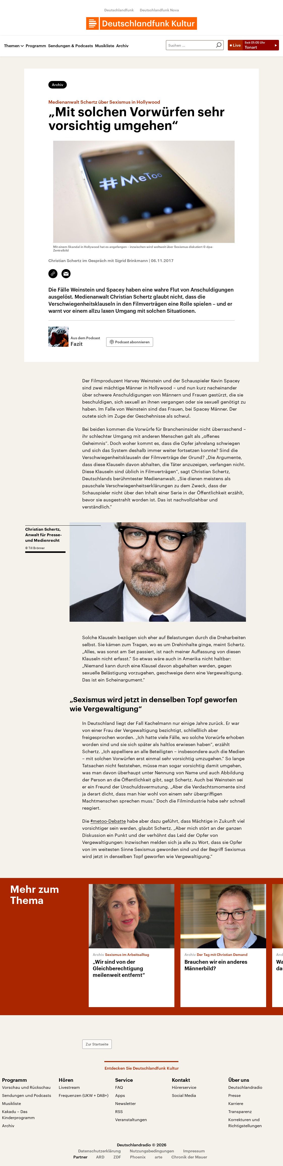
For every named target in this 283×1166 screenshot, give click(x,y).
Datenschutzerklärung (99, 1150)
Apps (120, 1095)
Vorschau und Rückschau (26, 1087)
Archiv (122, 46)
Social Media (184, 1095)
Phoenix (138, 1156)
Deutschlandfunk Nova (159, 10)
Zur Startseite (97, 1044)
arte (158, 1156)
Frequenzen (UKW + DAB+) (83, 1095)
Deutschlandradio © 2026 (141, 1144)
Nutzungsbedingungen (152, 1150)
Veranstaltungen (131, 1119)
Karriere (235, 1103)
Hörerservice (184, 1087)
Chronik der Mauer (189, 1156)
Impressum (194, 1150)
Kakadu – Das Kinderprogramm (18, 1114)
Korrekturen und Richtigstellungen (245, 1122)
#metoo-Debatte (108, 821)
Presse (234, 1095)
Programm (36, 46)
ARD (100, 1156)
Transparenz (240, 1111)
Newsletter (125, 1103)
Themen (12, 46)
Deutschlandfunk (119, 10)
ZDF (117, 1156)
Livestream (69, 1087)
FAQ (119, 1087)
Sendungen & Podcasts (70, 46)
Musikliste (104, 46)
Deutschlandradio (245, 1087)
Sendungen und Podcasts (26, 1095)
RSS (119, 1111)
